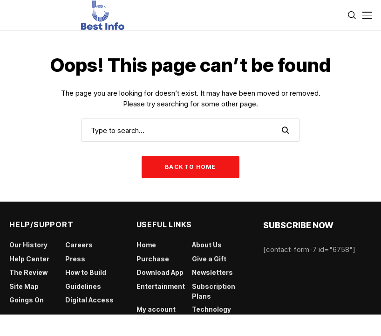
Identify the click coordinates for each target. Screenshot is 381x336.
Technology (211, 309)
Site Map (24, 286)
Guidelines (83, 286)
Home (146, 245)
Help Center (29, 259)
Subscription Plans (213, 291)
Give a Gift (209, 259)
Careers (79, 245)
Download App (160, 272)
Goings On (26, 300)
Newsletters (212, 272)
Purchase (152, 259)
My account (156, 309)
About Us (207, 245)
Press (75, 259)
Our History (28, 245)
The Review (28, 272)
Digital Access (89, 300)
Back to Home (190, 166)
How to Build (85, 272)
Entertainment (160, 286)
